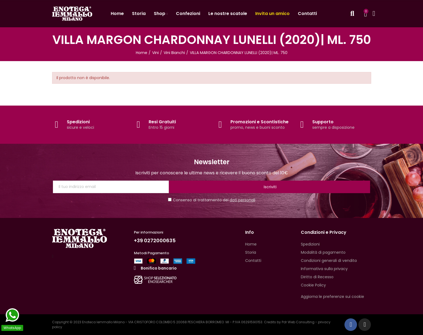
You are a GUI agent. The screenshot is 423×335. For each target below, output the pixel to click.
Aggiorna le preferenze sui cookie (332, 296)
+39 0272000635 (157, 240)
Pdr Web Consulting (298, 322)
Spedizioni (78, 122)
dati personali (242, 200)
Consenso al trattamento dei (211, 200)
